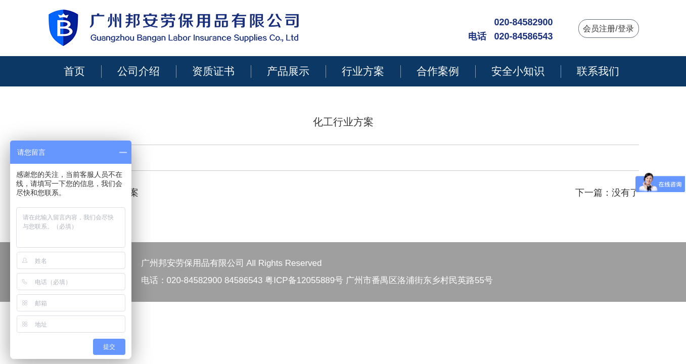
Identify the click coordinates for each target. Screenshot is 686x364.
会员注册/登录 (608, 28)
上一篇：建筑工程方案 (93, 193)
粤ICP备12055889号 (304, 280)
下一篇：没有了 (607, 193)
